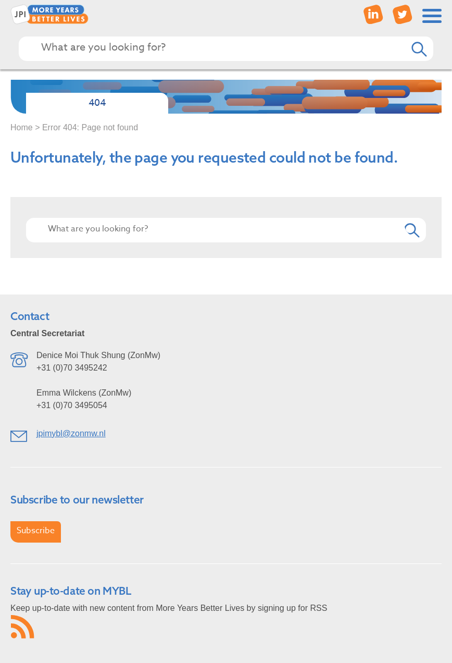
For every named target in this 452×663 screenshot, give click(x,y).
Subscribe (36, 530)
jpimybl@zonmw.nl (71, 433)
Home (21, 127)
